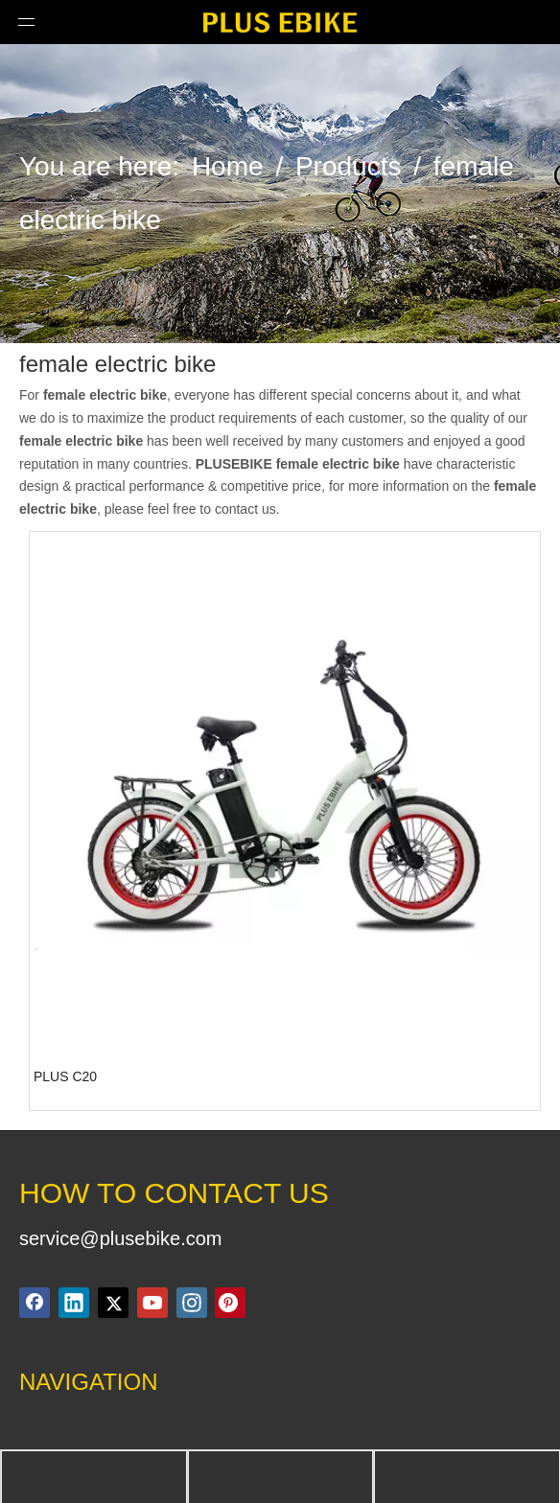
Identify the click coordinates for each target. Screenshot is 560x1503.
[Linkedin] (73, 1302)
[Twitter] (113, 1302)
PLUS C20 (65, 1076)
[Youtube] (152, 1302)
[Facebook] (34, 1302)
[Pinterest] (230, 1302)
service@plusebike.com (120, 1238)
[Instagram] (191, 1302)
